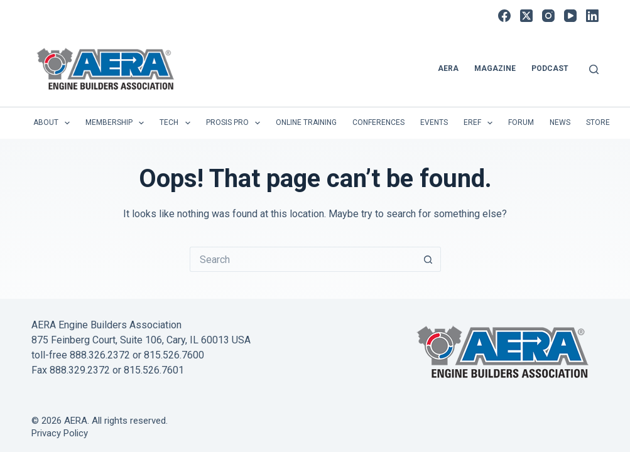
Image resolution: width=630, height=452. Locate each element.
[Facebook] (504, 15)
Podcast (549, 68)
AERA (448, 68)
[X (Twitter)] (526, 15)
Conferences (378, 122)
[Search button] (428, 259)
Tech (177, 123)
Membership (117, 123)
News (560, 122)
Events (434, 122)
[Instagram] (548, 15)
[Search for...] (303, 259)
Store (598, 122)
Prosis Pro (235, 123)
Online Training (306, 122)
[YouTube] (570, 15)
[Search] (594, 69)
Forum (521, 122)
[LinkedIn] (592, 15)
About (54, 123)
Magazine (495, 68)
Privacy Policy (59, 433)
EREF (480, 123)
